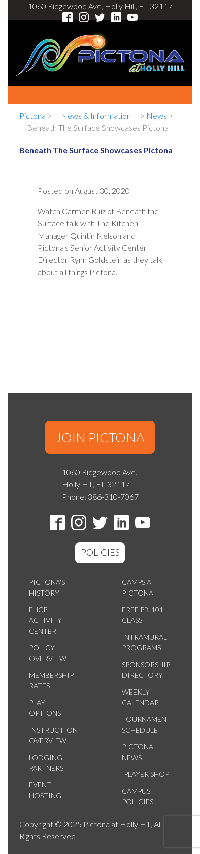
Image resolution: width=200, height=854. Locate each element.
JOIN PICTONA (100, 437)
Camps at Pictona (138, 587)
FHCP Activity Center (45, 620)
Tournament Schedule (146, 724)
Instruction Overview (53, 735)
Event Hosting (45, 790)
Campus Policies (137, 796)
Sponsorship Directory (146, 669)
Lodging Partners (46, 762)
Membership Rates (51, 680)
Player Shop (146, 774)
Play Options (45, 707)
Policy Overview (47, 653)
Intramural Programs (144, 642)
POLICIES (100, 552)
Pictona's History (47, 587)
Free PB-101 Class (142, 615)
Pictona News (137, 752)
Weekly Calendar (140, 697)
